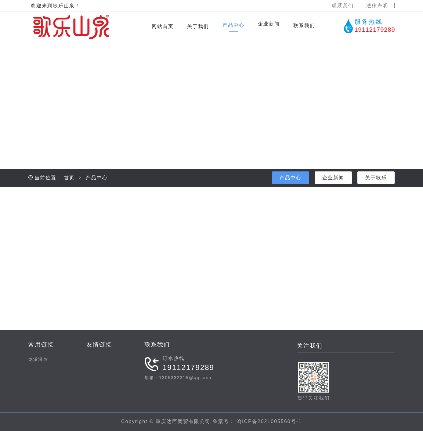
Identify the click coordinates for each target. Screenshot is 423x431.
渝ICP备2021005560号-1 (268, 421)
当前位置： (48, 188)
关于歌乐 (376, 188)
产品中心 (97, 188)
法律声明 (377, 5)
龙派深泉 (38, 359)
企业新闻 (333, 188)
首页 (69, 188)
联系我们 (343, 5)
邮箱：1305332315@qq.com (178, 377)
